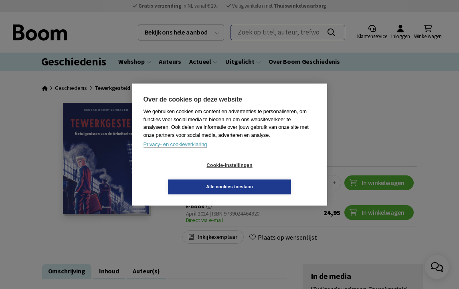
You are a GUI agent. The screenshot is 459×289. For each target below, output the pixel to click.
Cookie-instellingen (181, 176)
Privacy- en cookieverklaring (175, 155)
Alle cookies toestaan (277, 175)
